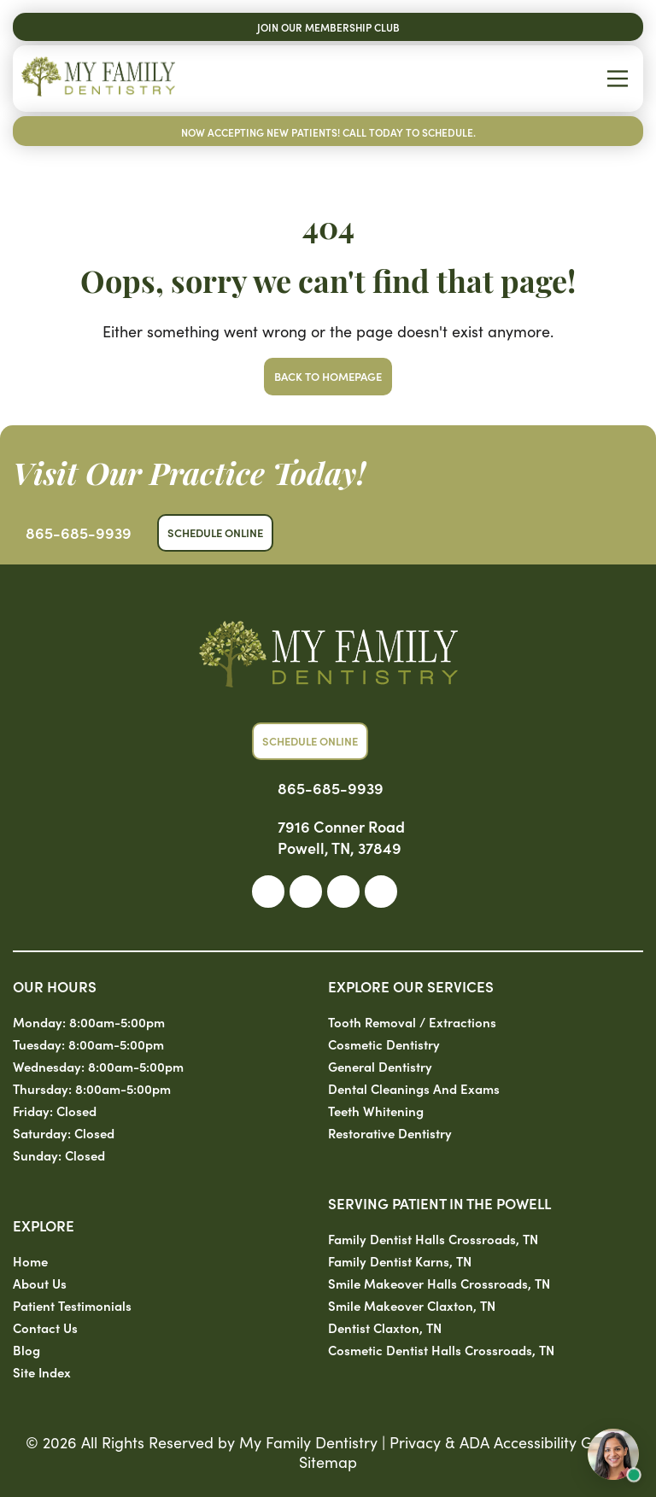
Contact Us (45, 1327)
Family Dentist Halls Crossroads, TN (433, 1239)
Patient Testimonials (72, 1305)
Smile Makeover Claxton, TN (411, 1305)
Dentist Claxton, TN (385, 1327)
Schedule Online (215, 532)
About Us (40, 1283)
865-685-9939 (79, 532)
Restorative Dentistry (390, 1133)
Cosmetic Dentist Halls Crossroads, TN (441, 1350)
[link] (268, 891)
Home (30, 1261)
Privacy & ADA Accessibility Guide (506, 1442)
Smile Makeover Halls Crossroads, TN (439, 1283)
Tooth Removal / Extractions (412, 1022)
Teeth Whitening (376, 1111)
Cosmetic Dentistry (384, 1044)
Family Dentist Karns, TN (400, 1261)
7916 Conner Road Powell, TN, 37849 (341, 837)
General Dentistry (380, 1066)
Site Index (42, 1372)
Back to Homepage (328, 376)
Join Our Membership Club (328, 27)
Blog (26, 1350)
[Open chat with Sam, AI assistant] (613, 1454)
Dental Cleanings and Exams (414, 1088)
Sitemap (328, 1461)
